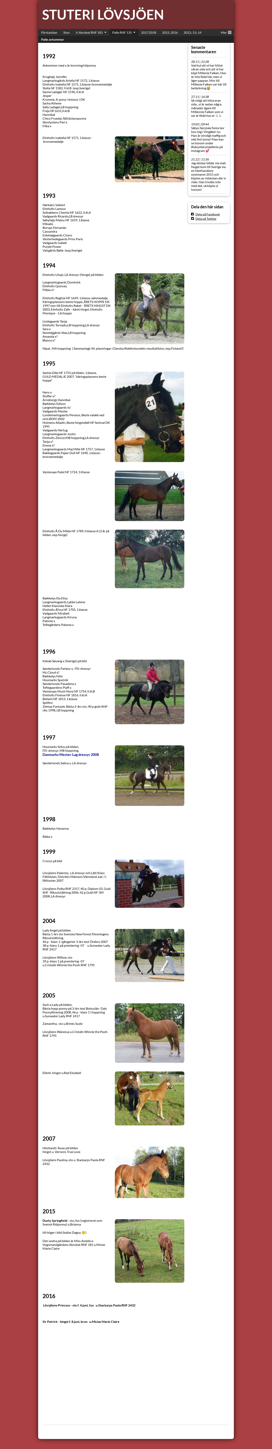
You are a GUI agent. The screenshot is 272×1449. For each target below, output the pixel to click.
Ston (66, 32)
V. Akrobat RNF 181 (89, 32)
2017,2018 (148, 32)
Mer (226, 31)
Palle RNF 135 (122, 32)
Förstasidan (49, 32)
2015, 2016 (170, 32)
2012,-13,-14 (192, 32)
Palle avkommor (52, 39)
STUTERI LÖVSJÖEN (103, 14)
